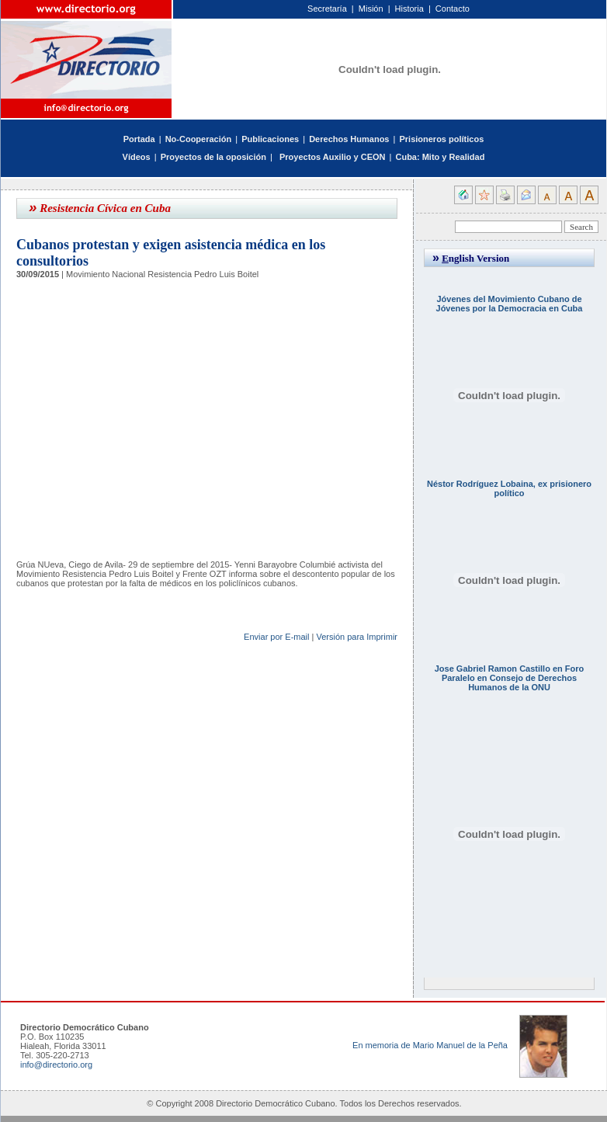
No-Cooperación (198, 139)
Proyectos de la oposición (213, 157)
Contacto (452, 8)
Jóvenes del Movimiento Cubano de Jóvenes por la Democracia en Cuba (509, 303)
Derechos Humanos (349, 139)
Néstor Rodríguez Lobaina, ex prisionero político (509, 488)
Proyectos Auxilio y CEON (332, 157)
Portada (139, 139)
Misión (371, 8)
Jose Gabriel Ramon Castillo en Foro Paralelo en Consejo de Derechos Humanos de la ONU (509, 678)
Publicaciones (270, 139)
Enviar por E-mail (276, 636)
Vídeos (137, 157)
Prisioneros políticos (441, 139)
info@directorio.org (56, 1064)
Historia (409, 8)
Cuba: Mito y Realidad (439, 157)
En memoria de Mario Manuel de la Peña (430, 1045)
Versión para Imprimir (356, 636)
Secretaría (327, 8)
